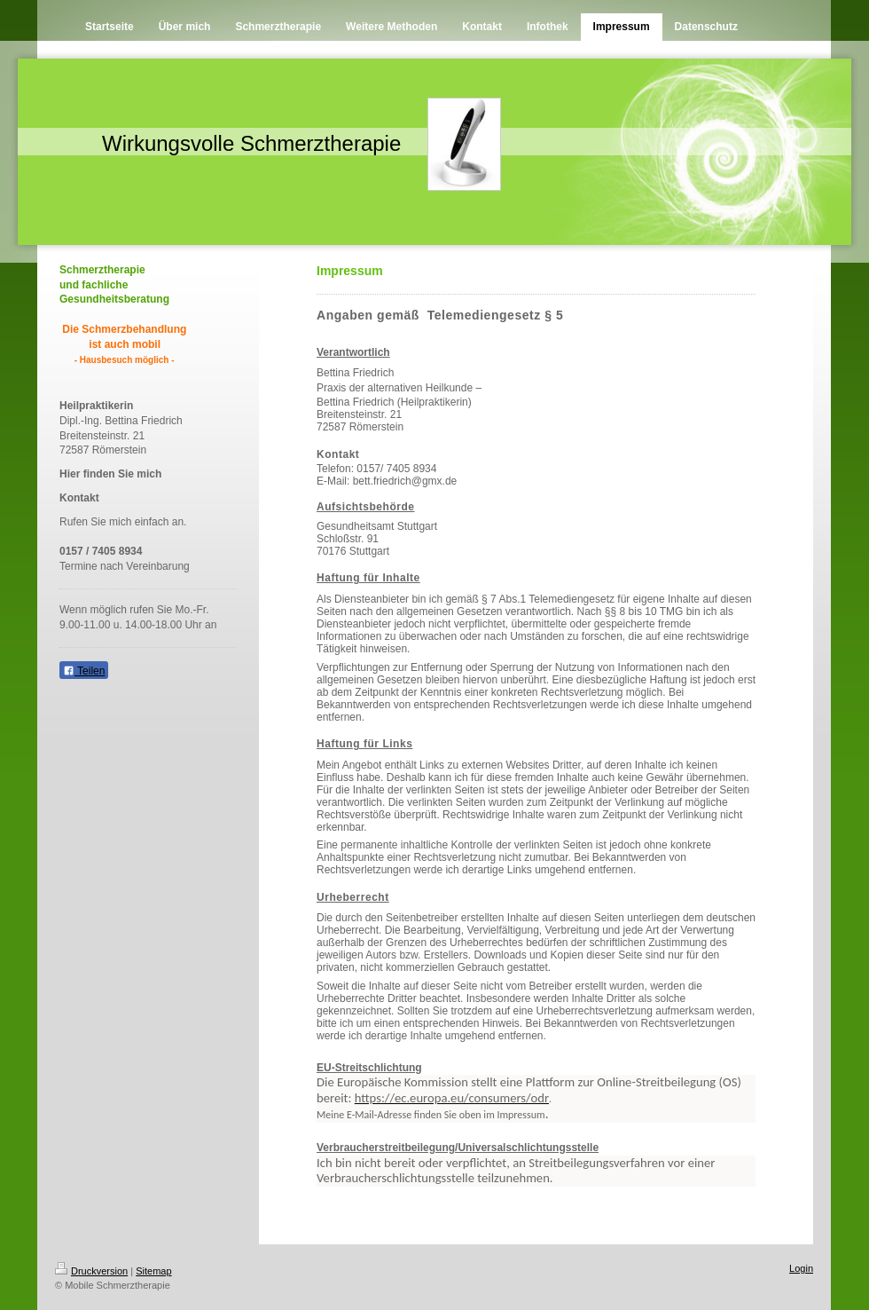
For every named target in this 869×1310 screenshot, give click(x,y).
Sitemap (153, 1271)
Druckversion (91, 1271)
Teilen (84, 671)
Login (801, 1268)
